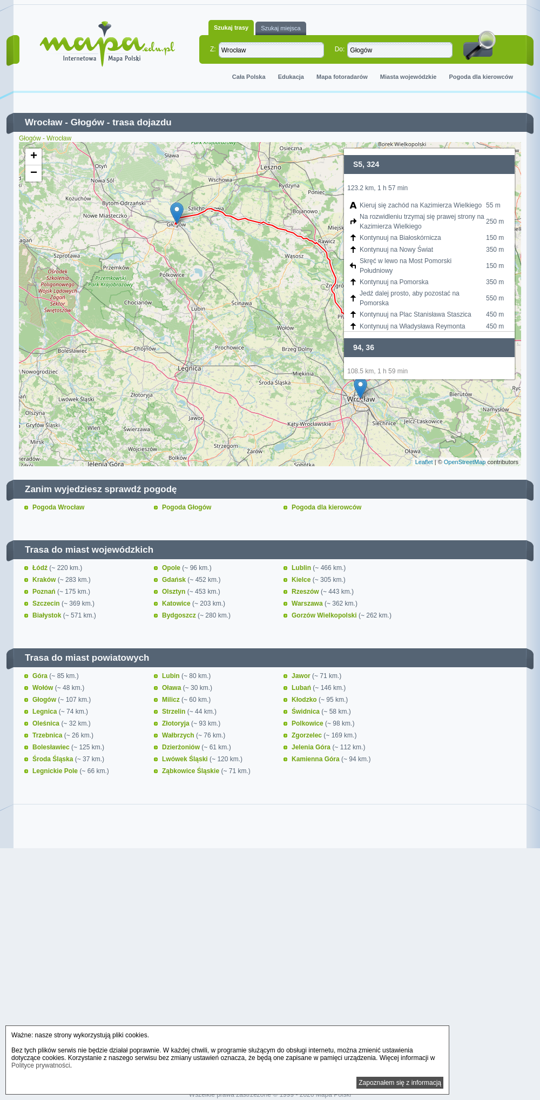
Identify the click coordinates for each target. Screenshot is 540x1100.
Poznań (44, 591)
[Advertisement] (270, 944)
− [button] (33, 173)
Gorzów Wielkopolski (325, 615)
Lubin (171, 676)
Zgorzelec (307, 735)
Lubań (302, 688)
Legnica (45, 711)
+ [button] (33, 157)
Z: (213, 49)
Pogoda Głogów (186, 507)
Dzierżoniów (181, 747)
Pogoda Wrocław (58, 507)
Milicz (171, 699)
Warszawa (308, 603)
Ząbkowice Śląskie (191, 771)
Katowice (177, 603)
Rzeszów (306, 591)
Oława (172, 688)
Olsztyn (174, 591)
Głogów (87, 122)
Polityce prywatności (40, 1065)
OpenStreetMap (465, 462)
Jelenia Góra (312, 747)
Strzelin (174, 711)
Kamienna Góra (316, 759)
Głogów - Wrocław (45, 138)
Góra (40, 676)
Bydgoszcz (180, 615)
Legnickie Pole (55, 771)
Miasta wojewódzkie (408, 76)
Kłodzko (305, 699)
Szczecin (47, 603)
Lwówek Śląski (186, 759)
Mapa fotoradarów (342, 76)
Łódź (40, 568)
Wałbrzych (179, 735)
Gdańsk (174, 579)
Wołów (43, 688)
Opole (172, 568)
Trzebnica (48, 735)
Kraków (45, 579)
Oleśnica (46, 723)
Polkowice (308, 723)
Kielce (302, 579)
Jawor (302, 676)
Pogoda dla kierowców (481, 76)
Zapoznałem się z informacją (400, 1082)
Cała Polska (249, 76)
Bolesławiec (51, 747)
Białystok (47, 615)
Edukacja (291, 76)
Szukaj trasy (231, 27)
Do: (340, 49)
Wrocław (44, 122)
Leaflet (424, 462)
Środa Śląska (53, 759)
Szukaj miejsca (280, 28)
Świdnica (306, 711)
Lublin (302, 568)
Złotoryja (176, 723)
